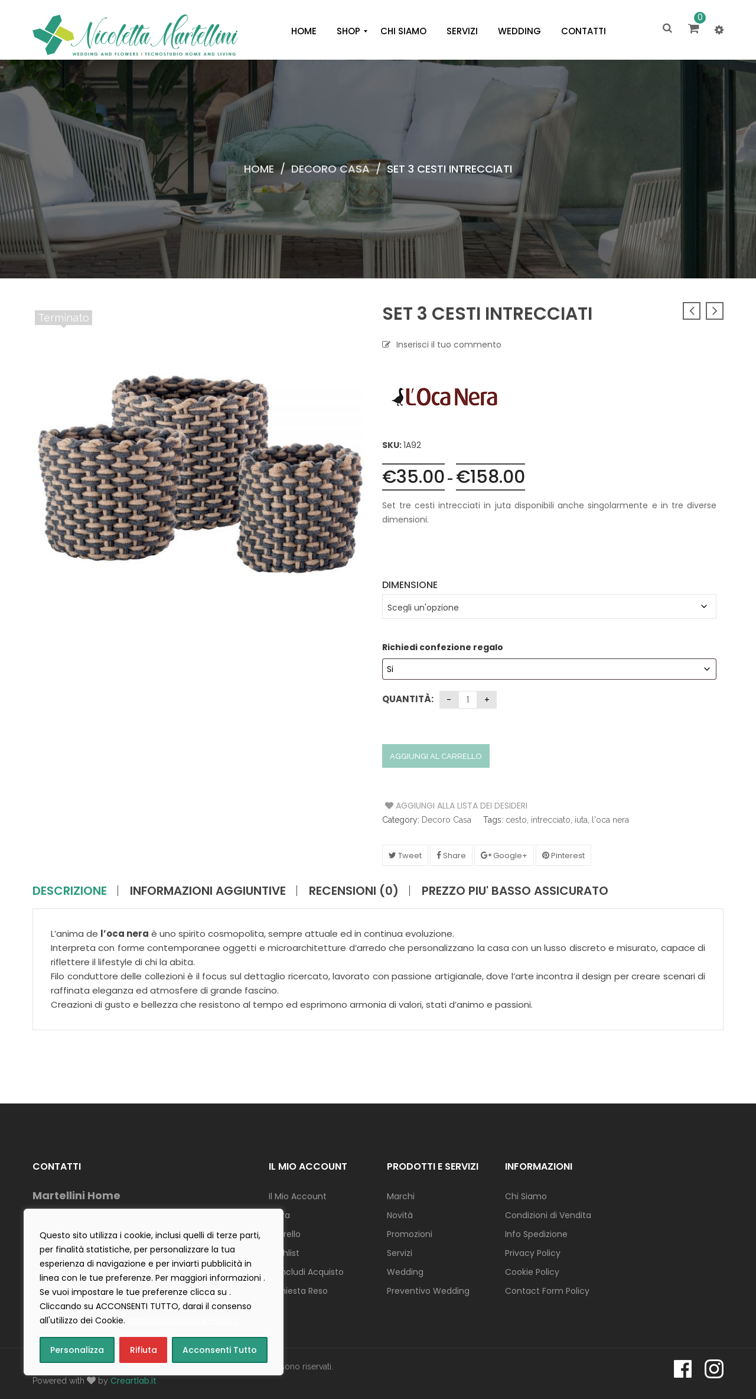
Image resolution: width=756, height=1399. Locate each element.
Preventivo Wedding (428, 1291)
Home (259, 168)
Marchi (401, 1196)
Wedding (405, 1272)
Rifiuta (143, 1350)
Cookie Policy (532, 1272)
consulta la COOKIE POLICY (183, 1320)
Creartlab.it (133, 1381)
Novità (400, 1215)
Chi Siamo (526, 1196)
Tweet (405, 855)
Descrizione (69, 890)
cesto (516, 820)
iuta (581, 820)
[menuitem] (304, 31)
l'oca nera (610, 820)
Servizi (399, 1253)
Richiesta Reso (298, 1291)
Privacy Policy (533, 1253)
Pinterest (563, 855)
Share (451, 855)
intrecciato (551, 820)
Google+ (504, 855)
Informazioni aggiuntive (208, 890)
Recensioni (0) (354, 890)
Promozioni (409, 1234)
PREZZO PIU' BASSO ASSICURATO (515, 890)
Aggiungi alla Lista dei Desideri (429, 806)
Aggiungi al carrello (436, 756)
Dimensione (410, 585)
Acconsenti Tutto (220, 1350)
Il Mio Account (298, 1196)
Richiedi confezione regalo (443, 647)
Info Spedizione (536, 1234)
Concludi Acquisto (306, 1272)
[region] (154, 1292)
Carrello (285, 1234)
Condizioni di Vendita (548, 1215)
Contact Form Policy (547, 1291)
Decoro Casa (330, 168)
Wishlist (284, 1253)
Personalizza (77, 1350)
